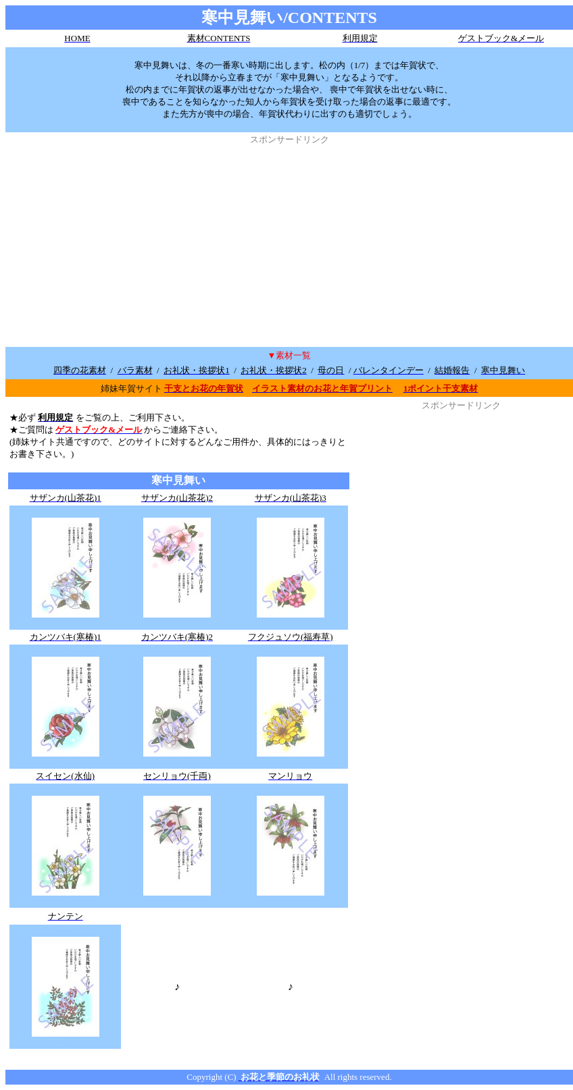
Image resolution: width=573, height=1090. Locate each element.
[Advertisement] (289, 240)
